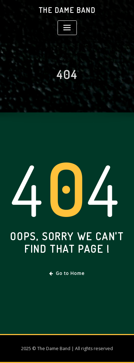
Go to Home (67, 273)
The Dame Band (67, 10)
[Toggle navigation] (67, 27)
